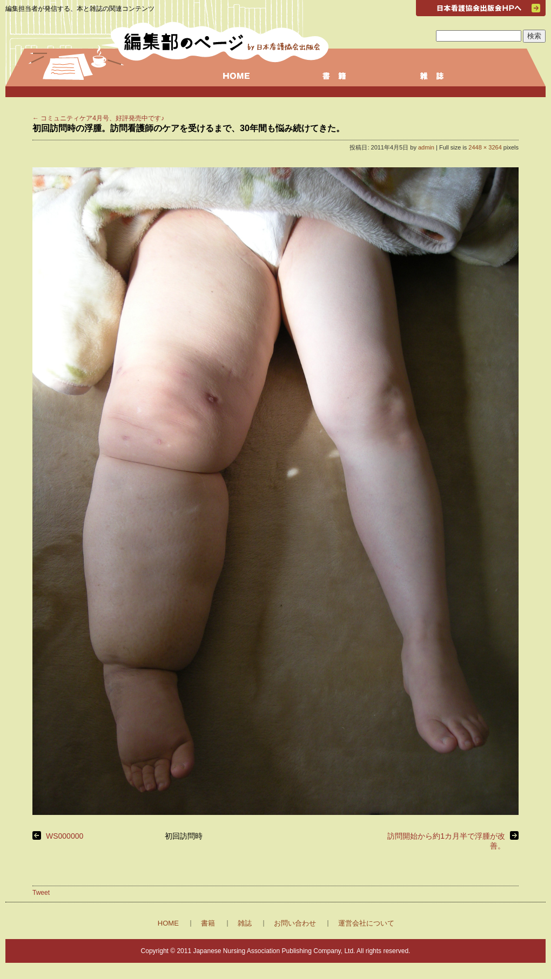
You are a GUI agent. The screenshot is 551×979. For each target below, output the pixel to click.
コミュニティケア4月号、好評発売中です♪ (98, 118)
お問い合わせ (295, 923)
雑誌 (245, 923)
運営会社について (366, 923)
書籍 (208, 923)
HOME (168, 923)
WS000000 (64, 836)
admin (426, 147)
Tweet (41, 892)
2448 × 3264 (484, 147)
